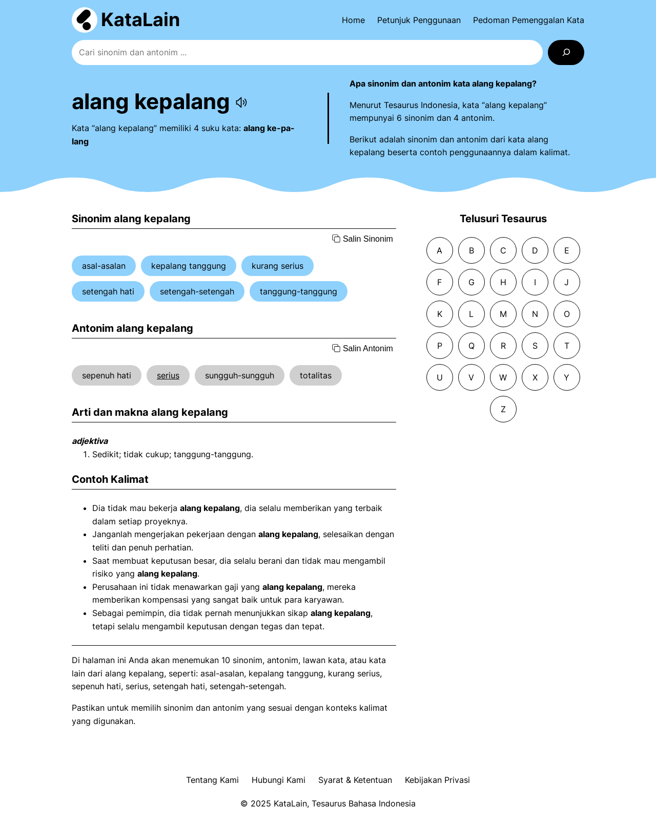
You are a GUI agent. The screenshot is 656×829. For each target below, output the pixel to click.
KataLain (140, 19)
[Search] (566, 52)
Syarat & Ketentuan (355, 780)
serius (168, 375)
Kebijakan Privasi (437, 780)
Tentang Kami (212, 780)
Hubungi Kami (278, 780)
